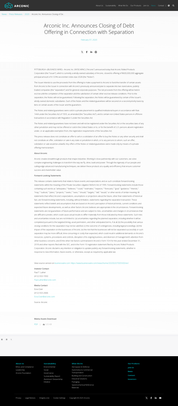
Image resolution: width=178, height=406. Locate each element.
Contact (131, 375)
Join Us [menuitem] (146, 5)
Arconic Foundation (23, 373)
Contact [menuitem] (161, 5)
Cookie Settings (59, 398)
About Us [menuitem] (99, 5)
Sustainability (50, 363)
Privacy (18, 398)
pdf (36, 324)
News (130, 371)
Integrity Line (44, 398)
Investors (132, 379)
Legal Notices (30, 398)
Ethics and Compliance (25, 367)
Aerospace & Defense (81, 367)
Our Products (134, 363)
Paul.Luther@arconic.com (45, 279)
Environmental (49, 367)
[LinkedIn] (6, 339)
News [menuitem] (153, 5)
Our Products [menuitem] (135, 5)
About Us (20, 363)
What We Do (77, 363)
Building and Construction (82, 375)
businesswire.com (62, 263)
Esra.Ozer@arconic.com (44, 296)
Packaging (75, 382)
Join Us (131, 367)
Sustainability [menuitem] (111, 5)
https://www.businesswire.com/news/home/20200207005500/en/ (100, 263)
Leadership (20, 370)
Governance (49, 373)
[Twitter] (11, 339)
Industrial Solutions (79, 378)
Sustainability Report (52, 376)
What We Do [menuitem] (123, 5)
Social (46, 370)
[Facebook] (2, 339)
